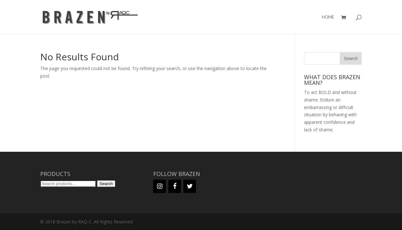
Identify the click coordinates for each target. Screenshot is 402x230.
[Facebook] (174, 186)
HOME (328, 17)
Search (106, 183)
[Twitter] (189, 186)
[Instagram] (159, 186)
